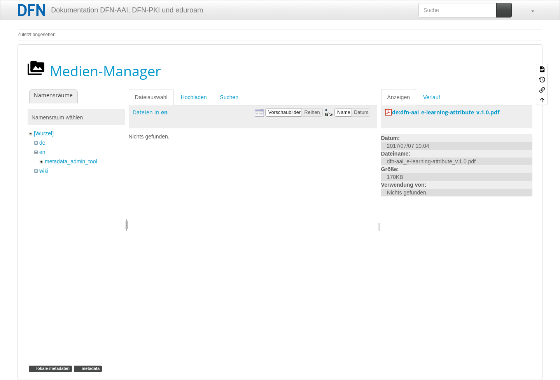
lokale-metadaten (52, 368)
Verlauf (431, 97)
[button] (529, 10)
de (42, 143)
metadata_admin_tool (71, 161)
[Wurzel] (44, 133)
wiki (43, 171)
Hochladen (194, 97)
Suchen (229, 97)
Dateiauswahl (151, 97)
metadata (90, 368)
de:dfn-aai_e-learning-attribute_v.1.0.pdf (445, 112)
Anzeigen (398, 97)
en (42, 152)
